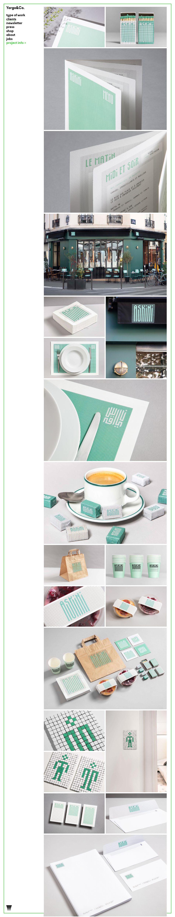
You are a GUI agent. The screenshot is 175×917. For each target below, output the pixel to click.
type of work (15, 15)
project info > (16, 43)
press (10, 27)
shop (10, 31)
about (10, 35)
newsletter (14, 23)
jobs (9, 39)
